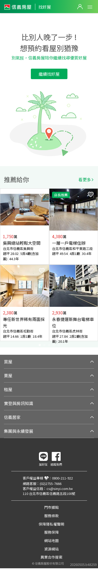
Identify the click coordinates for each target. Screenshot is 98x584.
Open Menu (90, 7)
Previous (4, 268)
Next (94, 268)
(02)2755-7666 (50, 483)
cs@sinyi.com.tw (60, 488)
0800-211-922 (62, 478)
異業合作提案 (51, 557)
